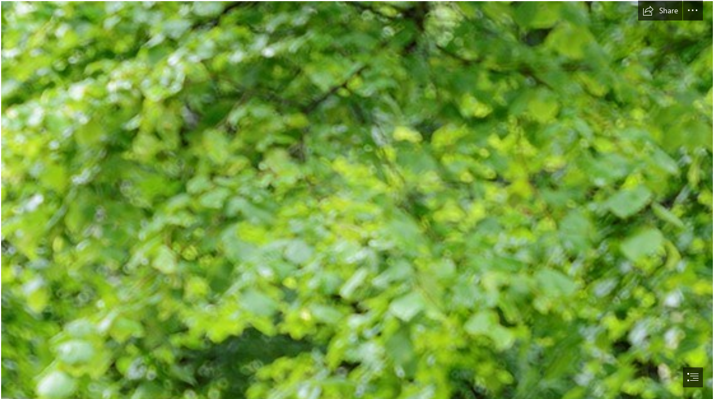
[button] (660, 11)
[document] (357, 199)
